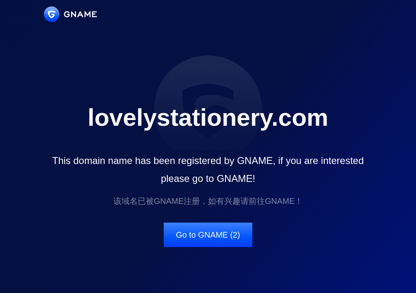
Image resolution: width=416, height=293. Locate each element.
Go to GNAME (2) (208, 234)
